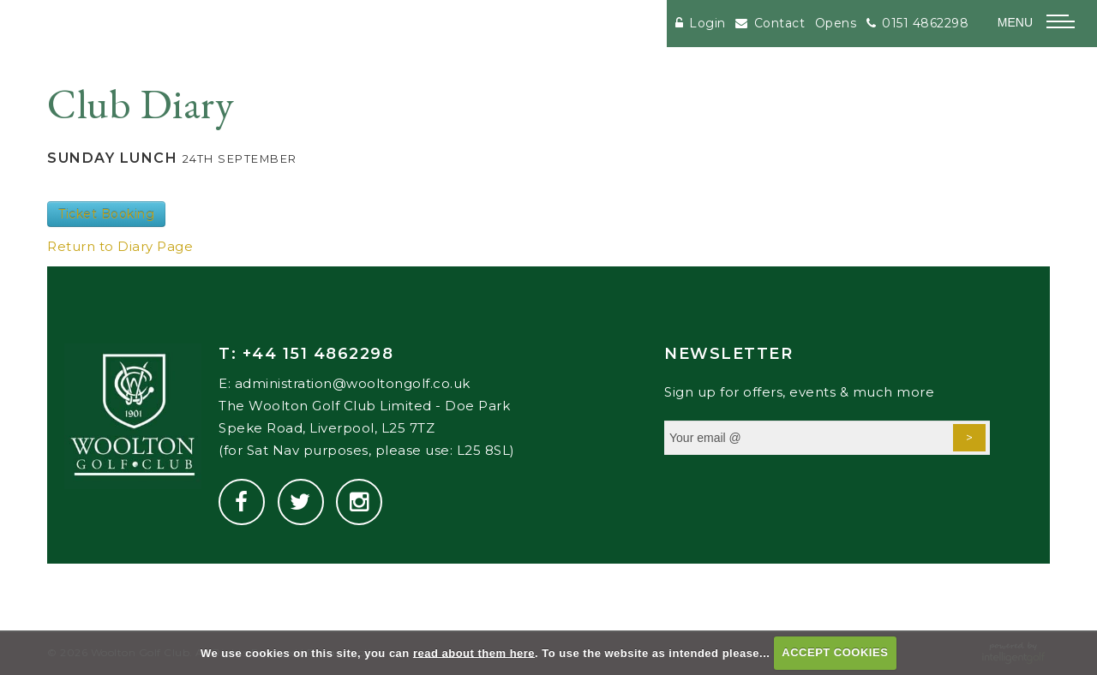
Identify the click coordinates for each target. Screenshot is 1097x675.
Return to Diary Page (120, 246)
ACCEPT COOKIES (835, 652)
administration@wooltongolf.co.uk (353, 383)
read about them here (474, 652)
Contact (770, 23)
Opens (836, 23)
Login (700, 23)
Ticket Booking (106, 214)
